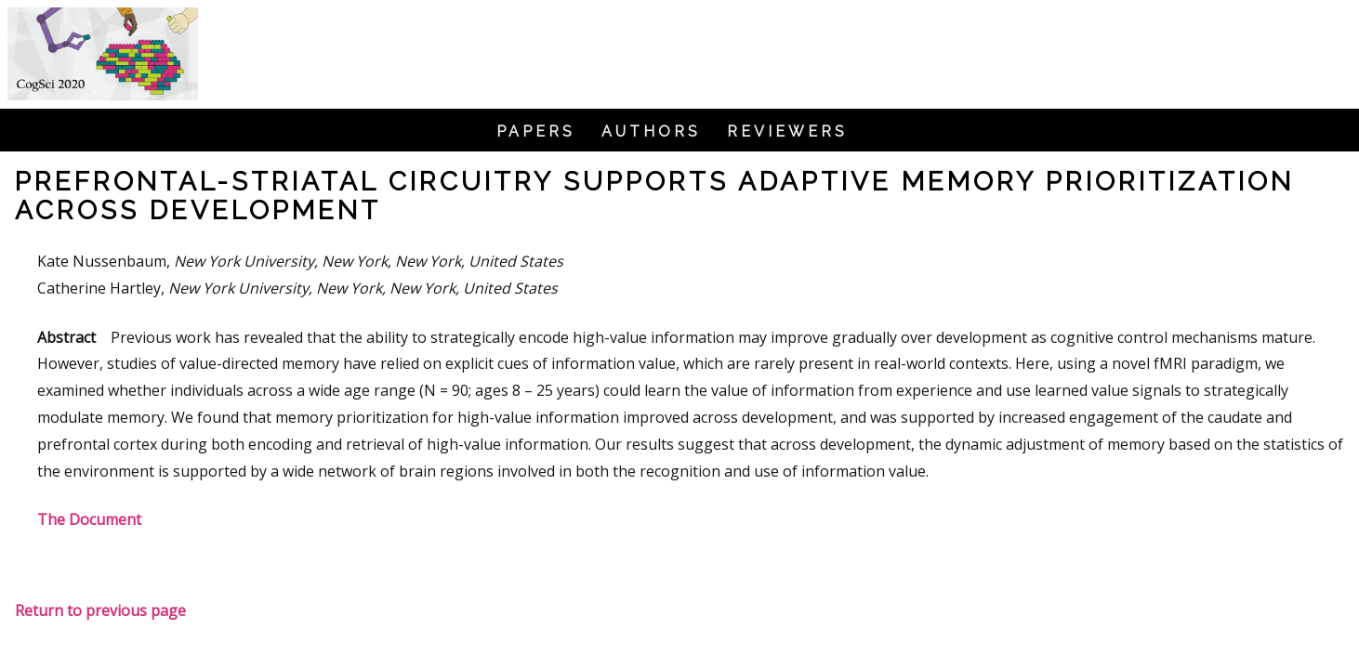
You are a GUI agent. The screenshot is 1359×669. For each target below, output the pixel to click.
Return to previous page (100, 610)
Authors (651, 132)
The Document (89, 519)
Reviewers (787, 132)
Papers (535, 132)
